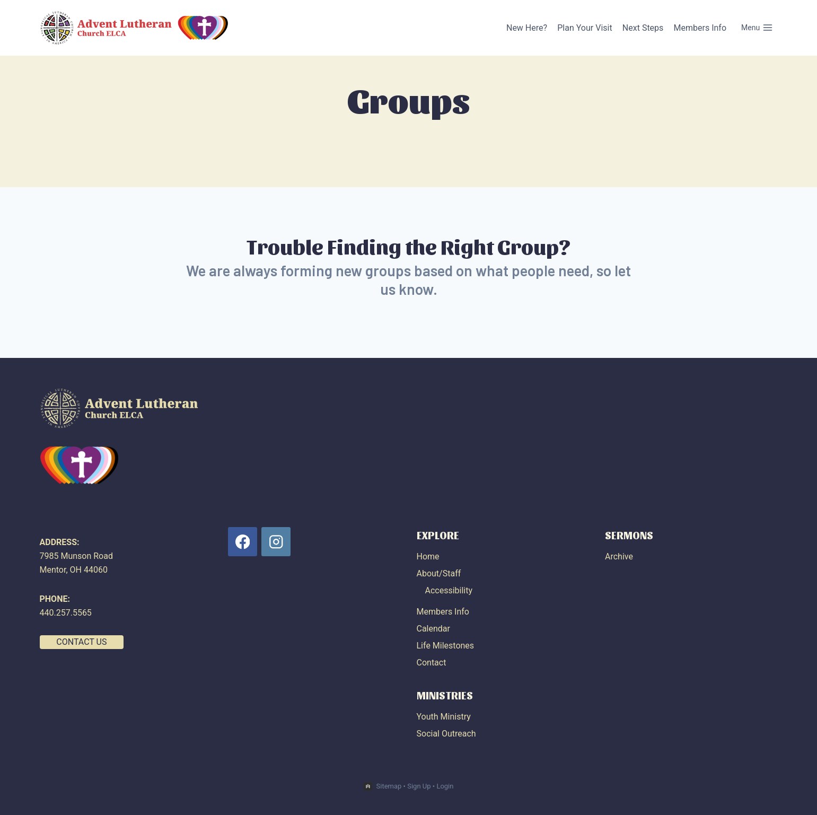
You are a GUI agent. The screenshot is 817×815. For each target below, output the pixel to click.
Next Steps (643, 28)
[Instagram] (276, 541)
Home (428, 556)
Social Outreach (446, 734)
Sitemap (389, 786)
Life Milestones (446, 646)
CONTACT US (81, 642)
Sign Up (419, 786)
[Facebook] (242, 541)
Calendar (433, 629)
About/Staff (439, 573)
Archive (619, 556)
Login (444, 786)
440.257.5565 (66, 613)
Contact (431, 663)
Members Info (700, 28)
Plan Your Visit (584, 28)
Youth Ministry (444, 717)
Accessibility (449, 590)
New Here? (526, 28)
